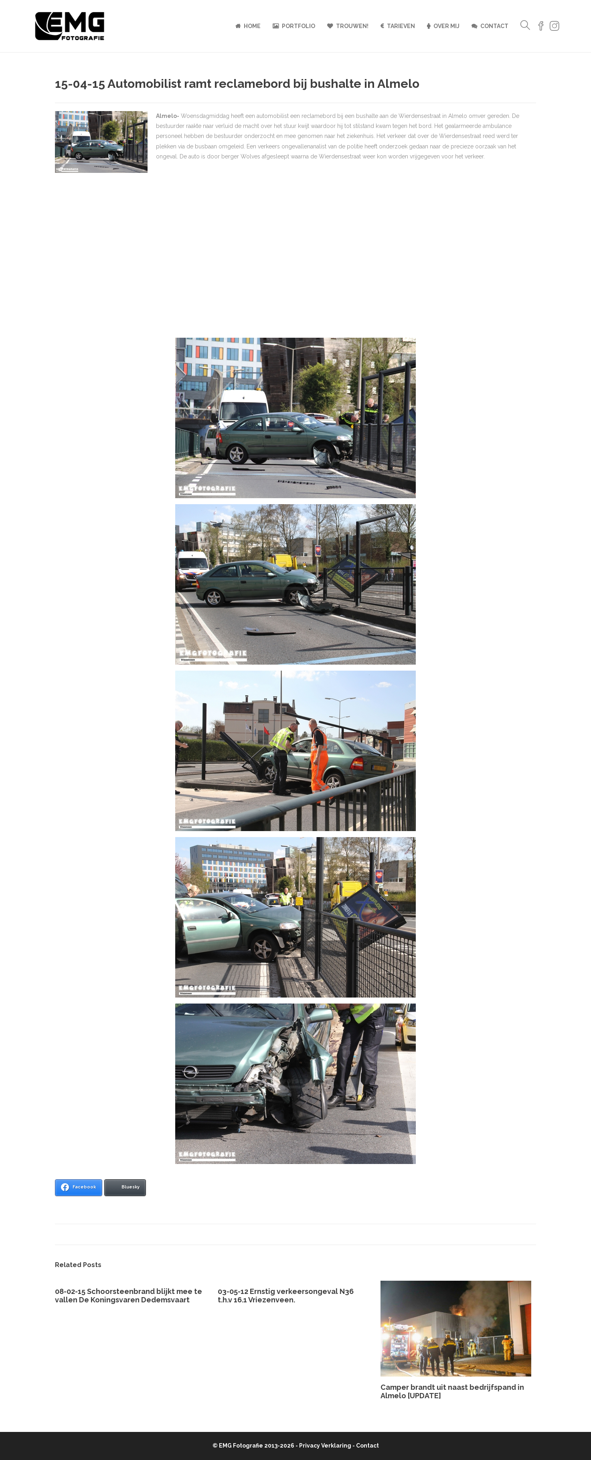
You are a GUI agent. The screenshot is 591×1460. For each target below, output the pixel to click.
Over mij (446, 26)
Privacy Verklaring (325, 1445)
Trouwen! (352, 26)
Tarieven (401, 26)
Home (252, 26)
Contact (494, 26)
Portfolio (298, 26)
